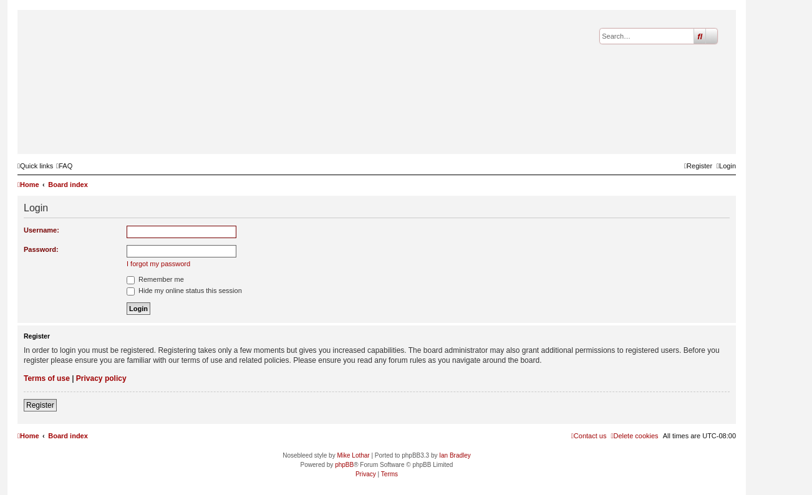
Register (40, 405)
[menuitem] (64, 165)
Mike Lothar (353, 455)
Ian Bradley (455, 455)
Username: (41, 230)
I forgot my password (158, 263)
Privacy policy (101, 378)
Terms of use (47, 378)
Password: (41, 249)
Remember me (155, 279)
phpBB (344, 464)
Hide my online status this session (184, 290)
